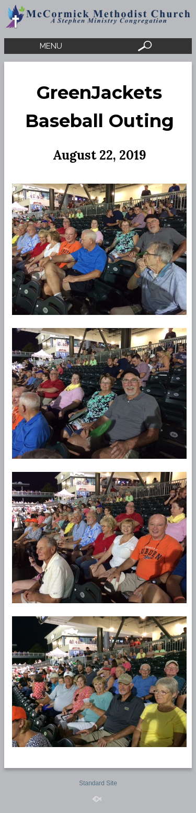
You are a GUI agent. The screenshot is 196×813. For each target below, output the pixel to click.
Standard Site (98, 783)
